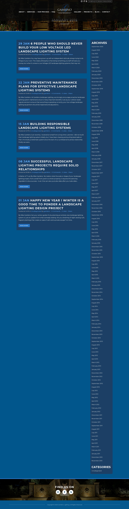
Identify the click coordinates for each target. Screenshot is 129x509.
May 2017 (95, 187)
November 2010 (97, 461)
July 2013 (95, 348)
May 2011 (95, 439)
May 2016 (95, 229)
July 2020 (95, 53)
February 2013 (97, 366)
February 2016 (97, 239)
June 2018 (95, 141)
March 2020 (96, 67)
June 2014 (95, 310)
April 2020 (95, 64)
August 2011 (96, 429)
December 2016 (97, 204)
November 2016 (97, 208)
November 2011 (97, 418)
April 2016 (95, 232)
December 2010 (97, 457)
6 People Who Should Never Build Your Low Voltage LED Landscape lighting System (50, 47)
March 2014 (96, 320)
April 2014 (95, 317)
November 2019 (97, 81)
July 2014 (95, 306)
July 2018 (95, 138)
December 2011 (97, 415)
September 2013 (97, 341)
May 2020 (95, 60)
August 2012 (96, 387)
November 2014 (97, 292)
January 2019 (96, 117)
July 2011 (95, 432)
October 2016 (96, 211)
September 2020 (98, 46)
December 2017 (97, 162)
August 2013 (96, 345)
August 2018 (96, 134)
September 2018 (97, 131)
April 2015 (95, 275)
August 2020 (96, 50)
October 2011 (96, 422)
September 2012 (97, 383)
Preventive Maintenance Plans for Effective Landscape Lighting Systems (48, 86)
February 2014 (97, 324)
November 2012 (97, 376)
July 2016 (95, 222)
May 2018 (95, 145)
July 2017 (95, 180)
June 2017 (95, 183)
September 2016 (97, 215)
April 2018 (95, 148)
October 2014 (96, 296)
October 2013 (96, 338)
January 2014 (96, 327)
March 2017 (96, 194)
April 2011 (95, 443)
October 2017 (96, 169)
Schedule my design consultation (100, 1)
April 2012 (95, 401)
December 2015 (97, 246)
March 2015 (96, 278)
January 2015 (96, 285)
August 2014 (96, 303)
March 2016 (96, 236)
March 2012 (96, 404)
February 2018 (97, 155)
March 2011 (95, 446)
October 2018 (96, 127)
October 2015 (96, 253)
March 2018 (96, 152)
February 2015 (97, 282)
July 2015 (95, 264)
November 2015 (97, 250)
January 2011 (96, 454)
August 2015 (96, 260)
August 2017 (96, 176)
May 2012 (95, 397)
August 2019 (96, 92)
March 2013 (96, 362)
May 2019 (95, 103)
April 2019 (95, 106)
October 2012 (96, 380)
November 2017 (97, 166)
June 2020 (95, 57)
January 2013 (96, 369)
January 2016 (96, 243)
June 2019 (95, 99)
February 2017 (97, 197)
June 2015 (95, 267)
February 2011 (96, 450)
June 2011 (95, 436)
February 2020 (97, 71)
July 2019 (95, 96)
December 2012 (97, 373)
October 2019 (96, 85)
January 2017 (96, 201)
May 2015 (95, 271)
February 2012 (97, 408)
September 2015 (97, 257)
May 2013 (95, 355)
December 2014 (97, 289)
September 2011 (97, 425)
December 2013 (97, 331)
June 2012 (95, 394)
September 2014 (97, 299)
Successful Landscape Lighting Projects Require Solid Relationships (49, 165)
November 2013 (97, 334)
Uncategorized (38, 54)
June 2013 (95, 352)
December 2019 (97, 78)
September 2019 (97, 88)
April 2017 (95, 190)
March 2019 (96, 110)
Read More (24, 68)
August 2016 (96, 218)
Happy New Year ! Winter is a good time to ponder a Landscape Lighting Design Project (51, 204)
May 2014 (95, 313)
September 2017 (97, 173)
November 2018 (97, 124)
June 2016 (95, 225)
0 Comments (58, 54)
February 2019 (97, 113)
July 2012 (95, 390)
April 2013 (95, 359)
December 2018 (97, 120)
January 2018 (96, 159)
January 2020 (96, 74)
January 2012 (96, 411)
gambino (49, 54)
